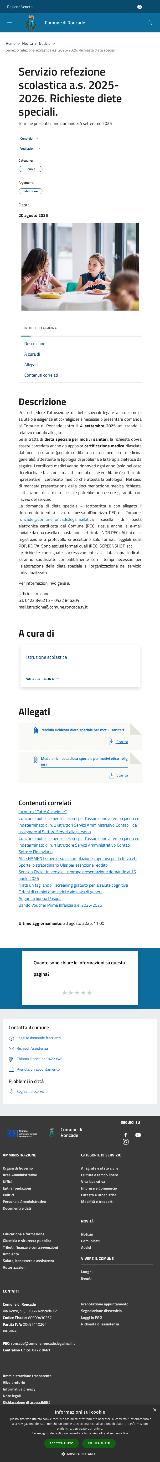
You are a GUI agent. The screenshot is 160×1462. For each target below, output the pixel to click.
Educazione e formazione (23, 1234)
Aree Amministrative (20, 1175)
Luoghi (87, 1271)
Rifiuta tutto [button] (99, 1443)
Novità (27, 43)
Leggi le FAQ (91, 1317)
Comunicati (90, 1241)
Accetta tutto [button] (61, 1443)
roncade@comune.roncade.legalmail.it (53, 519)
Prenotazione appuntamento (105, 1304)
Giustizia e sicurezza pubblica (27, 1240)
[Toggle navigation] (9, 22)
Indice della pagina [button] (40, 327)
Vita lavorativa (93, 1181)
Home (10, 43)
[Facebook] (125, 1135)
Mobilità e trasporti (97, 1201)
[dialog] (80, 1433)
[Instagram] (125, 1142)
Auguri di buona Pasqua (40, 898)
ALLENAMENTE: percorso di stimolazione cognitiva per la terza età (78, 858)
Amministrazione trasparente (27, 1376)
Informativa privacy (19, 1389)
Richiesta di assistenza (100, 1324)
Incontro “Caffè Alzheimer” (43, 811)
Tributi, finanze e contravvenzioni (30, 1247)
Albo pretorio (14, 1382)
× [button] (154, 1410)
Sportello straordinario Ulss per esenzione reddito (63, 865)
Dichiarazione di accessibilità (26, 1402)
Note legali (12, 1396)
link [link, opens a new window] (125, 1433)
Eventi (86, 1278)
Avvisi (86, 1247)
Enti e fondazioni (17, 1188)
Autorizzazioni (14, 1267)
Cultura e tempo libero (99, 1175)
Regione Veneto (19, 7)
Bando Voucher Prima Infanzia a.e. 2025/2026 (60, 905)
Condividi (30, 139)
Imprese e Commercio (99, 1188)
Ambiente (11, 1254)
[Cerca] (150, 23)
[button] (80, 1454)
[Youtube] (138, 1135)
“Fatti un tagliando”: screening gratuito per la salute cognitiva (73, 885)
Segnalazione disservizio (101, 1311)
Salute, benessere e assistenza (28, 1260)
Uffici (7, 1181)
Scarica (118, 742)
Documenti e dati (17, 1208)
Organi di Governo (18, 1168)
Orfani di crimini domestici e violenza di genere (61, 892)
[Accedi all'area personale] (139, 7)
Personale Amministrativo (24, 1201)
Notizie (44, 43)
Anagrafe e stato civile (99, 1168)
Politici (8, 1195)
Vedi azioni (31, 149)
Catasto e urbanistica (98, 1195)
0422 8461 (41, 1350)
